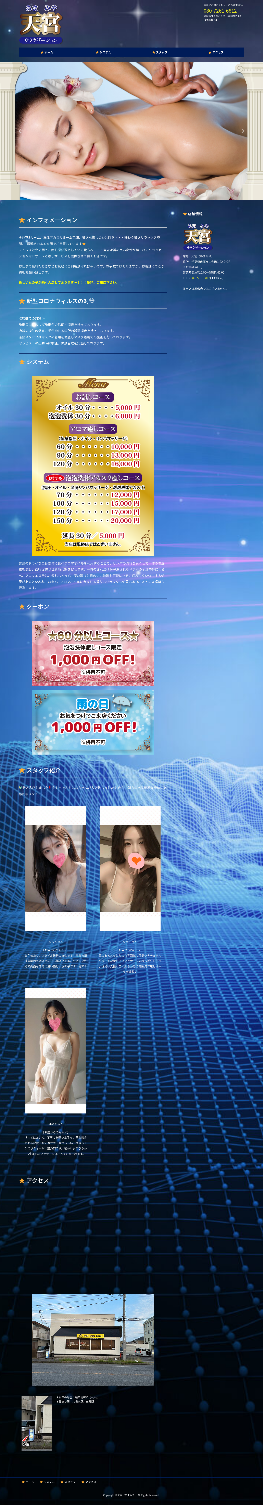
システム (47, 1482)
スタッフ (68, 1482)
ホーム (28, 1482)
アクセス (89, 1482)
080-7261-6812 (220, 10)
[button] (19, 131)
